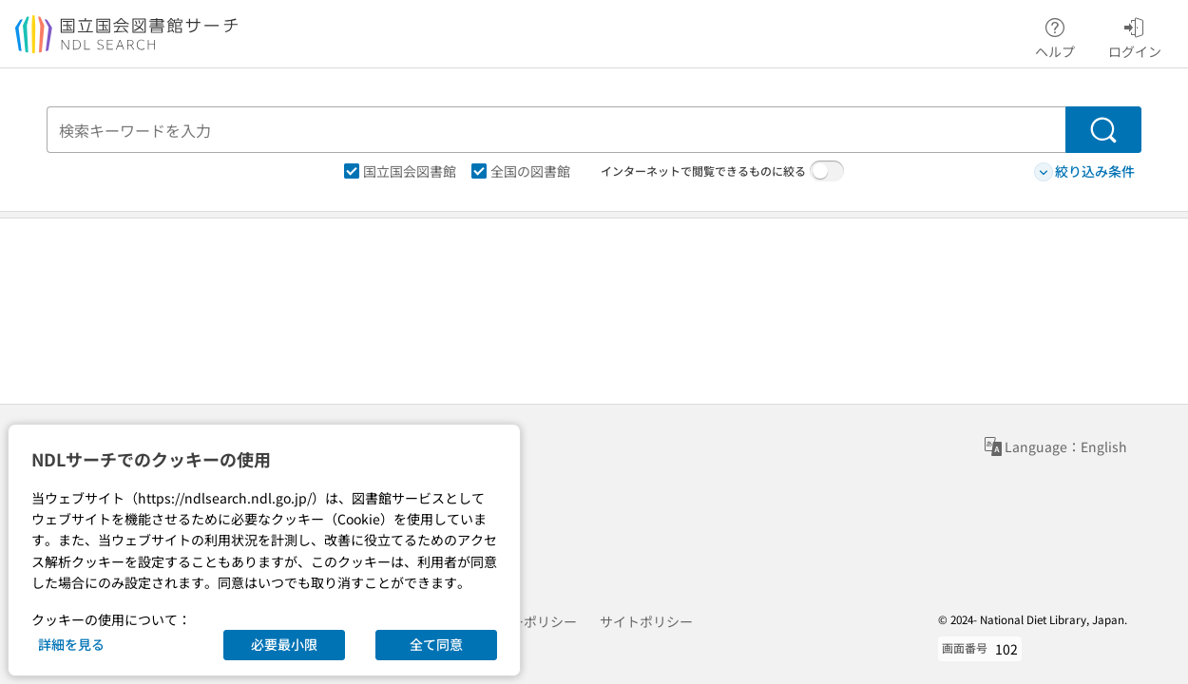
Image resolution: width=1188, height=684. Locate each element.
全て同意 (436, 644)
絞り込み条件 (1084, 171)
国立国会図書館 (400, 171)
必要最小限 (284, 644)
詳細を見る (71, 644)
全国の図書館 (520, 171)
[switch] (827, 171)
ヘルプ (1055, 35)
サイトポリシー (646, 621)
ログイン (1134, 35)
